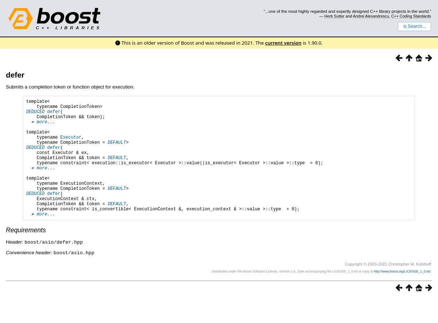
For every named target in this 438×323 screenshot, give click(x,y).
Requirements (26, 255)
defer (15, 75)
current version (283, 43)
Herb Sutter (334, 16)
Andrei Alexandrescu (371, 16)
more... (46, 127)
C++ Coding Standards (411, 16)
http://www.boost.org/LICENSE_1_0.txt (402, 296)
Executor (70, 146)
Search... (414, 26)
